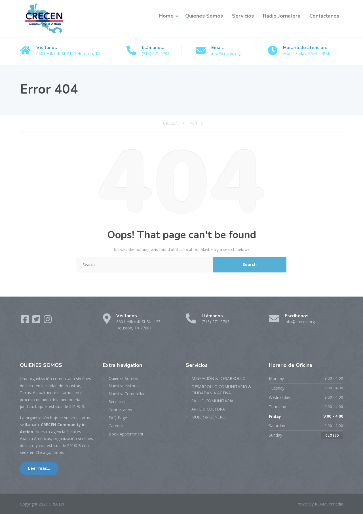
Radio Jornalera (281, 15)
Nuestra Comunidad (127, 393)
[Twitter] (36, 321)
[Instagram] (48, 321)
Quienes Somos (204, 15)
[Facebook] (25, 321)
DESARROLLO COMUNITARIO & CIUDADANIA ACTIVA (221, 389)
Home (166, 15)
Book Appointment (126, 434)
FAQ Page (118, 417)
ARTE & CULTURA (208, 409)
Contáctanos (324, 15)
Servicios (243, 15)
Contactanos (120, 410)
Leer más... (39, 468)
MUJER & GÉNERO (208, 417)
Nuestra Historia (124, 385)
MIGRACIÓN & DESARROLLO (218, 378)
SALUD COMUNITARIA (212, 400)
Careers (116, 425)
